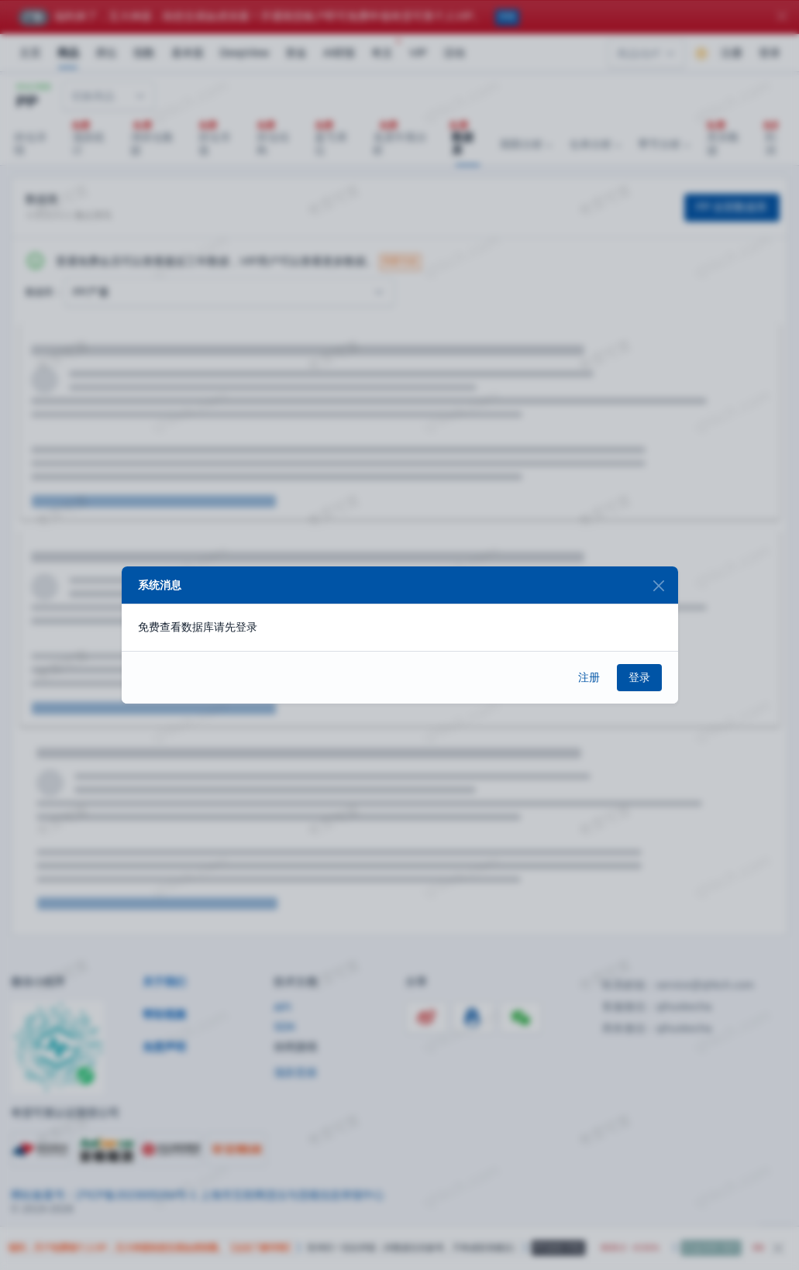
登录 (639, 677)
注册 (589, 677)
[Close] (659, 585)
